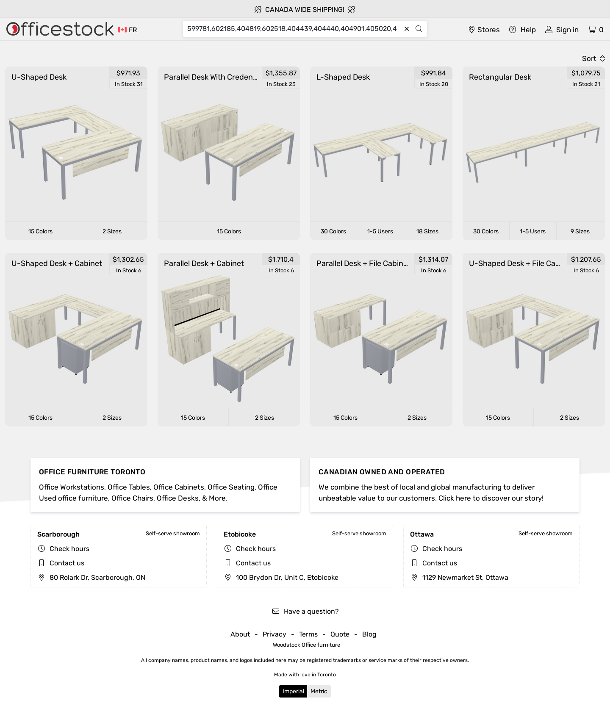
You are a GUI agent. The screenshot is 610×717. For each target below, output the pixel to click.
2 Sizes (112, 231)
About (240, 634)
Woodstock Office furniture (306, 645)
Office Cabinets (178, 487)
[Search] (294, 29)
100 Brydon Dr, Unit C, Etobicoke (281, 577)
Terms (308, 634)
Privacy (274, 634)
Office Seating (231, 487)
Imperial (293, 691)
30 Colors (333, 231)
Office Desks (178, 498)
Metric (319, 691)
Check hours (69, 549)
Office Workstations (71, 487)
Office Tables (129, 487)
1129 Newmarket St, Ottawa (459, 577)
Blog (369, 634)
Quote (339, 634)
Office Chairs (132, 498)
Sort (593, 58)
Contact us (67, 563)
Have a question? (305, 611)
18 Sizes (427, 231)
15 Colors (40, 231)
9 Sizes (580, 231)
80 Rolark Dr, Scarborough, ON (91, 577)
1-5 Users (380, 231)
